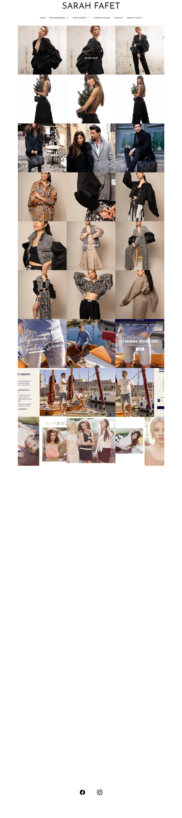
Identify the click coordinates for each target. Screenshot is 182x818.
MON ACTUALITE (134, 17)
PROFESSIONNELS (57, 17)
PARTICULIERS (79, 17)
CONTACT (118, 17)
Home (43, 17)
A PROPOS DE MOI (101, 17)
